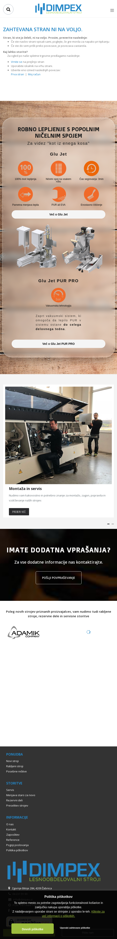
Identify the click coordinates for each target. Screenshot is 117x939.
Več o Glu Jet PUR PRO (58, 343)
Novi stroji (12, 761)
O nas (10, 824)
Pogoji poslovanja (17, 845)
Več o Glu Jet (58, 214)
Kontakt (11, 829)
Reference (13, 840)
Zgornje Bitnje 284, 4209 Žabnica (29, 888)
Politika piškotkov (17, 850)
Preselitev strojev (17, 805)
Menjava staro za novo (20, 795)
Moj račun (34, 74)
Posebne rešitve (16, 771)
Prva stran (17, 74)
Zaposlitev (13, 834)
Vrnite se (16, 62)
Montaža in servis (25, 488)
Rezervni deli (14, 800)
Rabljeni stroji (14, 766)
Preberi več (19, 511)
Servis (10, 790)
